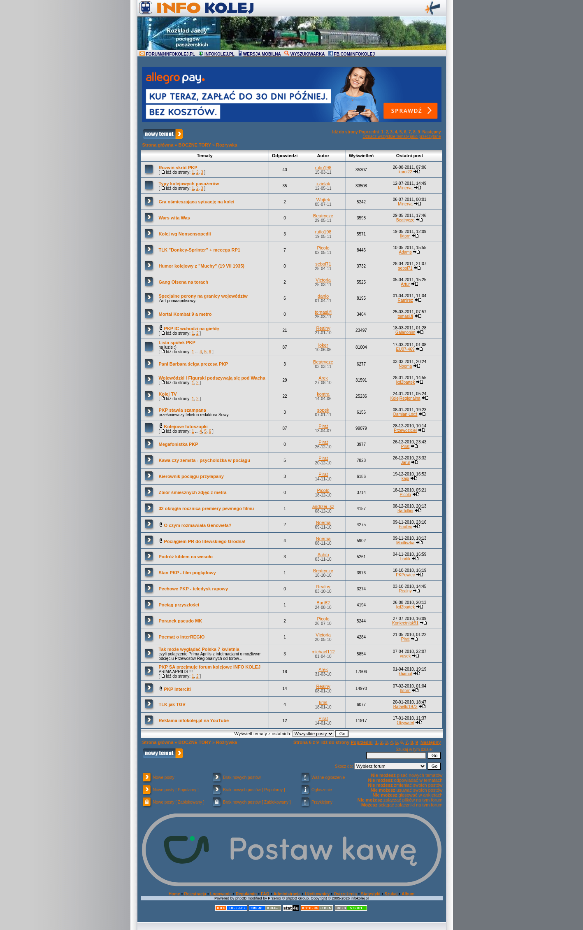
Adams (405, 252)
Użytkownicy (317, 894)
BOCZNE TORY (195, 144)
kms (323, 702)
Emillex (405, 526)
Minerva (405, 188)
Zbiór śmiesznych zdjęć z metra (193, 492)
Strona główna (158, 144)
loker (323, 345)
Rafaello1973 (405, 706)
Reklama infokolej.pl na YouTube (194, 720)
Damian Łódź (405, 414)
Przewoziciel (405, 430)
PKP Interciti (177, 689)
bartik (405, 559)
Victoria (323, 279)
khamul (405, 673)
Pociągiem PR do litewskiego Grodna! (205, 541)
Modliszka (405, 543)
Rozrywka (226, 144)
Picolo (323, 247)
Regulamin (246, 894)
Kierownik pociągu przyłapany (191, 476)
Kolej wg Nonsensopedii (185, 233)
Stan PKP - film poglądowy (187, 572)
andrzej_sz (323, 506)
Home (174, 894)
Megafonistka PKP (178, 444)
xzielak (323, 183)
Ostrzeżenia (345, 894)
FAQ (265, 894)
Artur (405, 284)
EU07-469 (405, 349)
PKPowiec (405, 575)
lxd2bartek (405, 382)
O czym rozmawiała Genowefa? (198, 525)
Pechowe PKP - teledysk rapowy (193, 588)
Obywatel (405, 722)
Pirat (323, 426)
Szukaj (391, 894)
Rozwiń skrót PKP (178, 167)
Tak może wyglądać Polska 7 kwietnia (199, 649)
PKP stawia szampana (182, 410)
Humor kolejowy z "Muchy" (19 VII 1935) (202, 265)
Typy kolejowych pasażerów (189, 183)
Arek (323, 377)
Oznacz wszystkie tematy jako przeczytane (401, 136)
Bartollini (405, 510)
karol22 (405, 172)
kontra (323, 394)
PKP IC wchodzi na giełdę (191, 328)
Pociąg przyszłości (179, 604)
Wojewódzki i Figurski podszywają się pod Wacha (212, 377)
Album (408, 894)
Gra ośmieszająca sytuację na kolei (197, 201)
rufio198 (323, 167)
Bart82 (323, 602)
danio (323, 296)
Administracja (287, 894)
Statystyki (370, 894)
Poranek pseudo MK (180, 620)
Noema (405, 366)
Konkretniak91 (405, 623)
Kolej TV (168, 394)
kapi (405, 478)
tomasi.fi (323, 312)
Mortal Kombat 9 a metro (185, 314)
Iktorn (405, 236)
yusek (405, 656)
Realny (323, 328)
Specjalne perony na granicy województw (203, 296)
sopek (323, 410)
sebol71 (323, 263)
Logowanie (221, 894)
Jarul (405, 462)
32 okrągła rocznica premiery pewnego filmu (206, 508)
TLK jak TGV (172, 704)
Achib (323, 554)
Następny (431, 132)
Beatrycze (323, 215)
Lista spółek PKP (177, 342)
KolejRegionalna (405, 398)
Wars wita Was (174, 217)
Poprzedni (369, 132)
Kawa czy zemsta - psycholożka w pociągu (205, 460)
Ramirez (405, 300)
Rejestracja (195, 894)
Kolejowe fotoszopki (186, 426)
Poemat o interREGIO (182, 636)
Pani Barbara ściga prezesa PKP (193, 363)
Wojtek (323, 199)
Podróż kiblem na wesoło (186, 556)
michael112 (322, 651)
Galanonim (405, 332)
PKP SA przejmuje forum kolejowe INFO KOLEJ (210, 666)
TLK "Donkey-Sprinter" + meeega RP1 (199, 249)
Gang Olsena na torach (183, 282)
